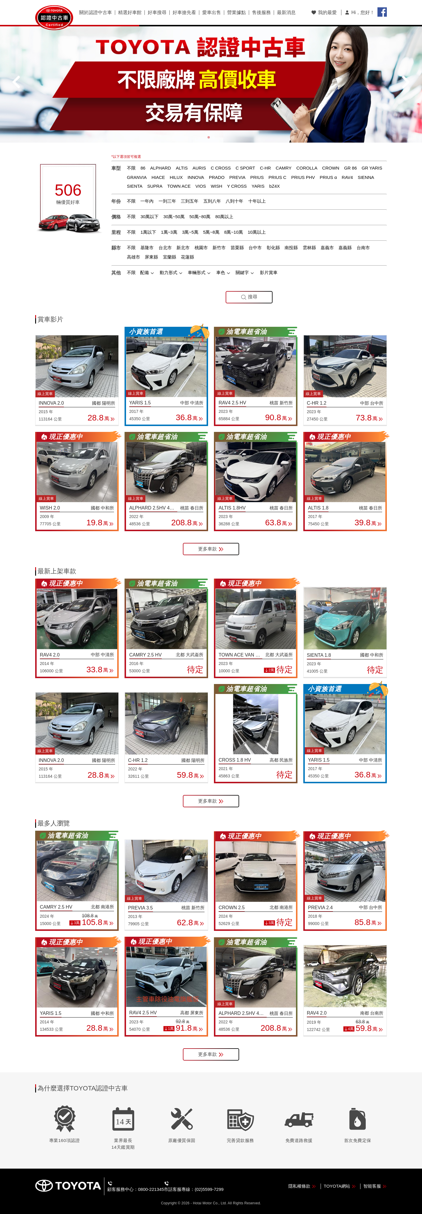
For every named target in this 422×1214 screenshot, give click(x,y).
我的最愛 (324, 12)
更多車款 (211, 549)
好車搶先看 (184, 12)
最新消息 (286, 12)
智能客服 (375, 1186)
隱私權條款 (302, 1186)
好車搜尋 (157, 12)
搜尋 (249, 297)
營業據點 (236, 12)
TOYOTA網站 (340, 1186)
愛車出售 (211, 12)
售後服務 (261, 12)
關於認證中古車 (95, 12)
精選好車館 (130, 12)
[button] (208, 137)
